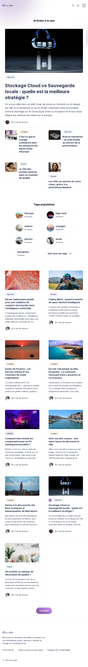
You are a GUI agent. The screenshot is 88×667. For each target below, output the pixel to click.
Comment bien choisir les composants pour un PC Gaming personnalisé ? (19, 441)
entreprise (23, 252)
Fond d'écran (8, 650)
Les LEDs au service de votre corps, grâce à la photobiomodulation (65, 184)
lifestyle (53, 176)
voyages (24, 132)
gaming (9, 433)
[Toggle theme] (78, 5)
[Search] (73, 5)
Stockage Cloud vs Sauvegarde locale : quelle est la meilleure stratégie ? (40, 91)
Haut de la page (9, 660)
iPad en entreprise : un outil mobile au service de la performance (72, 141)
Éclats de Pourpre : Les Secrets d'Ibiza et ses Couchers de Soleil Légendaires (18, 373)
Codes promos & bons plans (30, 650)
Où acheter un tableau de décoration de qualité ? (19, 573)
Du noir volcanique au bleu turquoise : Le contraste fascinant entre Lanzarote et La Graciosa (65, 373)
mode (59, 239)
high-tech (10, 77)
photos (29, 239)
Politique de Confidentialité (58, 650)
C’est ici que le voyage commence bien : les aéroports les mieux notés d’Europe (28, 144)
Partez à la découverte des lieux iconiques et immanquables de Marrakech (21, 508)
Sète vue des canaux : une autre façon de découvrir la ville (64, 441)
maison (23, 164)
